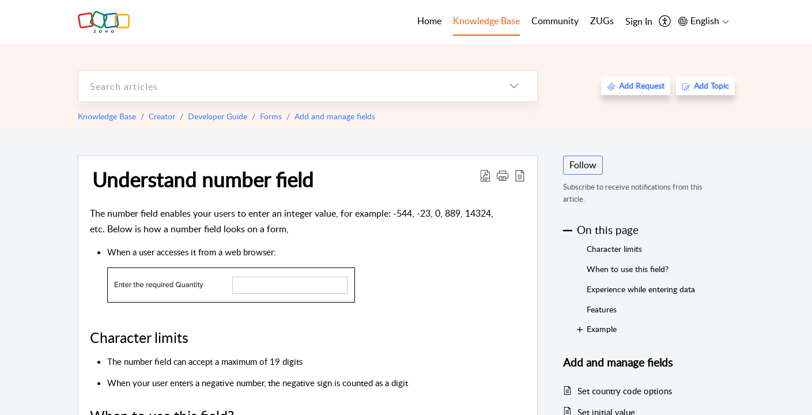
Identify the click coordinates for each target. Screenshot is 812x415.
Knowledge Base (107, 116)
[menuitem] (639, 22)
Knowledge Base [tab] (486, 20)
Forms (271, 116)
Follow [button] (582, 165)
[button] (502, 175)
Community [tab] (555, 20)
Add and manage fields (334, 116)
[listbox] (514, 86)
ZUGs (602, 20)
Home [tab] (429, 20)
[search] (284, 86)
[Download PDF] (485, 175)
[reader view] (520, 175)
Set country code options (624, 391)
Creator (162, 116)
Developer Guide (217, 116)
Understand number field (203, 179)
